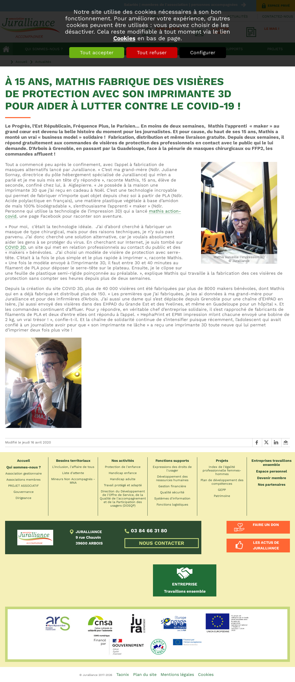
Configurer (202, 52)
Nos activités (122, 460)
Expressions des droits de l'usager (172, 468)
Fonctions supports (172, 460)
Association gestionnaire (23, 473)
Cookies (124, 38)
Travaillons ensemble (185, 588)
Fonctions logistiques (172, 504)
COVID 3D (15, 247)
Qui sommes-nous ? (23, 467)
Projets (222, 460)
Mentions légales (177, 674)
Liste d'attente (73, 473)
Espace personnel (271, 471)
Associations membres (23, 479)
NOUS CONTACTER (161, 543)
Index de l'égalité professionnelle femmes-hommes (222, 470)
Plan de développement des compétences (222, 481)
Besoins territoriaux (73, 460)
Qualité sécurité (172, 492)
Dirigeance (23, 498)
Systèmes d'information (172, 498)
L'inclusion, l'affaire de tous (73, 467)
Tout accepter (97, 52)
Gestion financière (172, 486)
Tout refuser (152, 52)
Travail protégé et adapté (123, 485)
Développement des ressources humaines (172, 478)
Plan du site (145, 674)
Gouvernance (23, 492)
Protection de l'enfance (123, 467)
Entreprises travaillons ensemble (271, 462)
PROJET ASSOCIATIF (23, 486)
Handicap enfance (123, 473)
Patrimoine (222, 496)
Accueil (23, 460)
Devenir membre (271, 478)
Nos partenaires (271, 484)
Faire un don (266, 525)
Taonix (122, 674)
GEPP (222, 490)
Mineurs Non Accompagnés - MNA (73, 480)
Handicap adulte (122, 479)
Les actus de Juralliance (266, 545)
